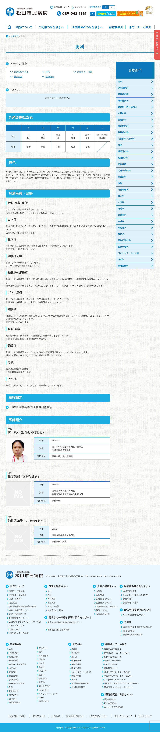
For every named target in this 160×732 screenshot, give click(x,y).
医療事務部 (76, 676)
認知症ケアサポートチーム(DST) (118, 676)
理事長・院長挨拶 (16, 591)
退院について (102, 610)
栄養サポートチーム (113, 660)
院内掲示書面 (129, 631)
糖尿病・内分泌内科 (127, 107)
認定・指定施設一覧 (17, 614)
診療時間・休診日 (62, 7)
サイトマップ (145, 716)
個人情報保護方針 (75, 716)
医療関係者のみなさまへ (87, 27)
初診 (49, 591)
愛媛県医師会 (110, 699)
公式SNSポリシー (99, 716)
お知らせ (55, 716)
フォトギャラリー (16, 625)
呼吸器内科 (123, 100)
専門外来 (51, 599)
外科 (120, 145)
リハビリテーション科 (128, 253)
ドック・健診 (53, 606)
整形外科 (122, 177)
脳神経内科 (123, 132)
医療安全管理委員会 (113, 649)
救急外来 (51, 603)
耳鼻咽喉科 (123, 189)
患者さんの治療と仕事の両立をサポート (65, 622)
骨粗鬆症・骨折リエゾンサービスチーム (121, 683)
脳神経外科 (123, 158)
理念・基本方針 (15, 599)
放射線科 (122, 227)
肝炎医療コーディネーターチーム (118, 687)
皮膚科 (121, 221)
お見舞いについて (104, 603)
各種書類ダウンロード (18, 618)
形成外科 (122, 215)
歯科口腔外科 (124, 240)
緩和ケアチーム (111, 664)
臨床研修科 (123, 246)
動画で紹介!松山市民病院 (59, 630)
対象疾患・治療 (84, 72)
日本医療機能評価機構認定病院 (22, 606)
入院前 (99, 591)
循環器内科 (123, 94)
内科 (120, 81)
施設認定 (18, 76)
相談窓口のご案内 (55, 610)
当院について (23, 27)
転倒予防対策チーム (113, 657)
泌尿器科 (122, 164)
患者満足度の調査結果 (132, 634)
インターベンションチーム (115, 679)
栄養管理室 (76, 664)
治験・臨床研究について (19, 610)
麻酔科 (121, 208)
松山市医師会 (110, 703)
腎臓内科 (122, 119)
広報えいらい (15, 629)
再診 (49, 595)
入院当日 (100, 595)
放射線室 (75, 653)
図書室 (74, 679)
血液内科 (122, 113)
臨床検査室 (76, 660)
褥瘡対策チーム (111, 668)
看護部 (74, 649)
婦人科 (121, 196)
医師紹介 (50, 76)
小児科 (121, 202)
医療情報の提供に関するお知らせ (137, 627)
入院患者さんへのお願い (106, 606)
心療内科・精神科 (126, 139)
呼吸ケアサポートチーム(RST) (117, 672)
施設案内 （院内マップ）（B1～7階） (25, 622)
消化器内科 (123, 88)
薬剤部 (74, 657)
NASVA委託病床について (134, 615)
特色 (48, 72)
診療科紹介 (116, 27)
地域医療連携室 (129, 591)
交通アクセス (80, 7)
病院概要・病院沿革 (17, 595)
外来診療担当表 (21, 72)
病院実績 (13, 603)
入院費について (103, 614)
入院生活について (104, 599)
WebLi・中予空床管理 (113, 707)
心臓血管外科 (124, 170)
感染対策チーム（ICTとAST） (117, 653)
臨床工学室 (76, 668)
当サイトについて (123, 716)
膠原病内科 (123, 126)
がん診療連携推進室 (80, 683)
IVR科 (121, 259)
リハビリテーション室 (81, 672)
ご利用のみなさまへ (51, 27)
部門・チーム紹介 (140, 27)
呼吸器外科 (123, 151)
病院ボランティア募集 (18, 633)
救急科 (121, 234)
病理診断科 (123, 266)
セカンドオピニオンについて (135, 595)
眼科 (120, 183)
